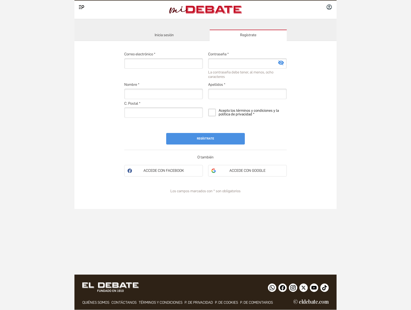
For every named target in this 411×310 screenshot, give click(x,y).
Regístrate (248, 35)
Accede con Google (247, 170)
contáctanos (124, 303)
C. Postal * (132, 103)
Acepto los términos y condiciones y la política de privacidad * (249, 112)
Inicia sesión (164, 35)
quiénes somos (95, 303)
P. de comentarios (256, 303)
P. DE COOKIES (226, 303)
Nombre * (131, 84)
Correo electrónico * (139, 54)
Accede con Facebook (163, 170)
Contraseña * (218, 54)
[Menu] (80, 6)
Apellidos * (216, 84)
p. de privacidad (199, 303)
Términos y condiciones (160, 303)
